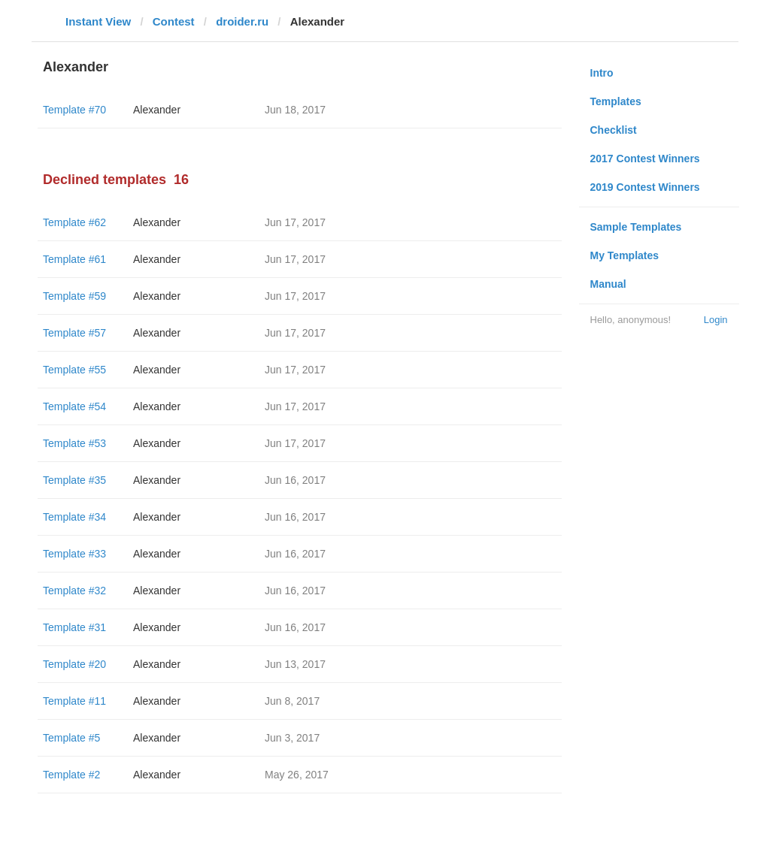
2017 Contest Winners (645, 159)
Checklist (613, 130)
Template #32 (74, 591)
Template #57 (74, 333)
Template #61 (74, 259)
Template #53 (74, 443)
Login (716, 319)
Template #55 (74, 370)
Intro (602, 73)
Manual (608, 284)
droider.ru (242, 21)
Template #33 (74, 554)
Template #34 (74, 517)
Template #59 (74, 296)
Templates (615, 101)
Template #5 (71, 738)
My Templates (624, 255)
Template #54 (74, 406)
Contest (174, 21)
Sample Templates (636, 227)
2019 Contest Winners (645, 187)
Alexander (156, 110)
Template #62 (74, 222)
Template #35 (74, 480)
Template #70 (74, 110)
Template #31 (74, 627)
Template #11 (74, 701)
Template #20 (74, 664)
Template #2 (71, 775)
